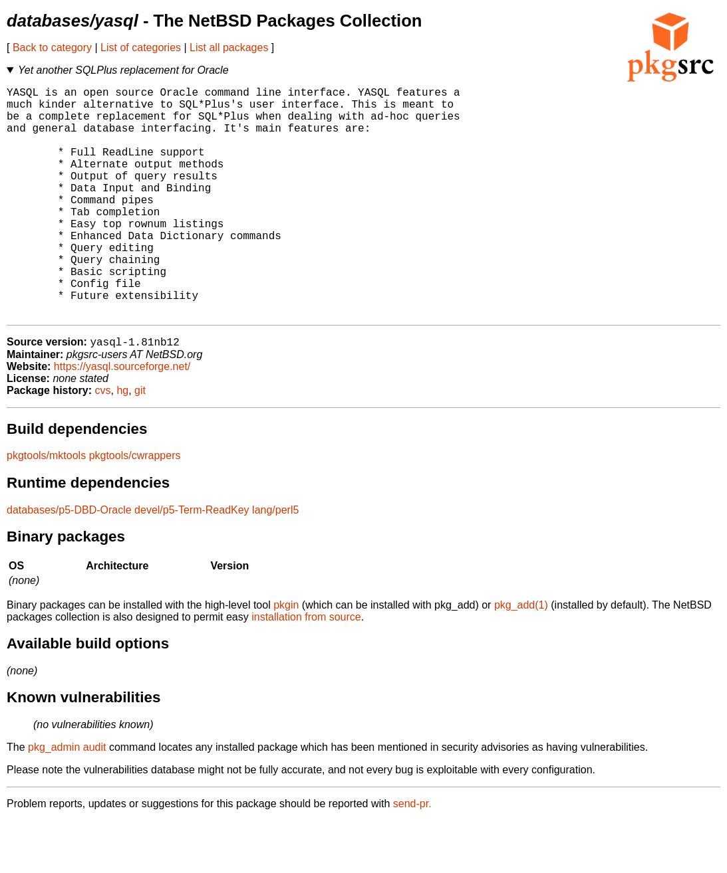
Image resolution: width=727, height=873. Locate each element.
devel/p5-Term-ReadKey (191, 562)
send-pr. (412, 856)
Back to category (52, 47)
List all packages (229, 47)
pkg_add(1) (521, 657)
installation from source (306, 669)
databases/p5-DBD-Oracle (69, 562)
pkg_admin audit (67, 799)
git (140, 442)
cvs (103, 442)
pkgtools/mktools (46, 508)
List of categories (140, 47)
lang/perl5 (275, 562)
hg (122, 442)
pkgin (286, 657)
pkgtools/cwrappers (135, 508)
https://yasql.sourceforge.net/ (122, 419)
